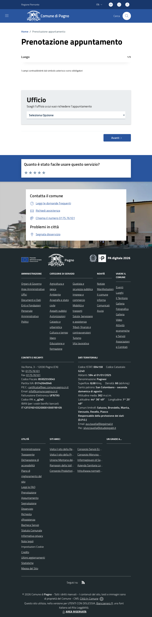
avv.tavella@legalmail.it (99, 424)
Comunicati (103, 305)
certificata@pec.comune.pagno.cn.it (48, 387)
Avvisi (100, 311)
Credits (25, 552)
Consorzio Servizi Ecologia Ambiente (97, 449)
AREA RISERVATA (74, 612)
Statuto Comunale (31, 530)
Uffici (24, 294)
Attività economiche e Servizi (123, 330)
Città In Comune (89, 598)
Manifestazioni (105, 289)
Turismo (77, 338)
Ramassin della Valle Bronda (66, 465)
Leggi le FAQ (28, 487)
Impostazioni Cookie (32, 547)
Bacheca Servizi (30, 525)
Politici (25, 322)
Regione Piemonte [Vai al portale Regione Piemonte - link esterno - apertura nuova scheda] (30, 4)
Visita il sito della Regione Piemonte (70, 449)
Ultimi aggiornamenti (33, 557)
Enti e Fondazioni (31, 305)
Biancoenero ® (104, 603)
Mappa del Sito (29, 568)
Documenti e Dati (31, 300)
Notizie (101, 284)
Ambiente (55, 294)
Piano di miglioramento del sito (31, 476)
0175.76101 (33, 371)
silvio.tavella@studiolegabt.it (99, 428)
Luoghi (119, 293)
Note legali (27, 541)
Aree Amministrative (33, 289)
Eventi (119, 287)
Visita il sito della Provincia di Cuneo (70, 454)
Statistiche (27, 563)
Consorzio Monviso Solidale (92, 454)
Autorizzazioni (57, 316)
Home (24, 31)
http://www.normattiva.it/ (92, 471)
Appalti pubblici (58, 311)
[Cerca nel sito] (127, 16)
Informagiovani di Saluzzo (91, 460)
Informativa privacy (32, 536)
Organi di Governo (31, 284)
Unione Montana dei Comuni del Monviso (73, 460)
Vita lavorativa (81, 343)
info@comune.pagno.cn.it (43, 391)
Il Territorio (122, 298)
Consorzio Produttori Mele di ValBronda (72, 471)
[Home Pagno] (50, 16)
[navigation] (7, 16)
